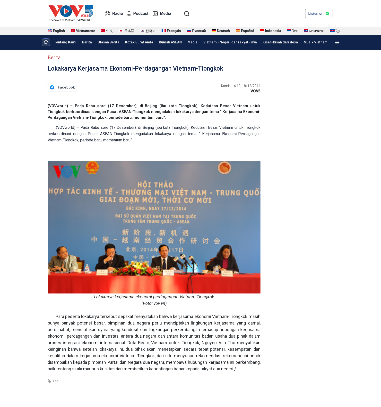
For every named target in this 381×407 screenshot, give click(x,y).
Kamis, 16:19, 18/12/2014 (240, 86)
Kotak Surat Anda (139, 42)
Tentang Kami (65, 42)
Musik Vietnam (316, 42)
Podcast (137, 13)
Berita (87, 42)
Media (161, 13)
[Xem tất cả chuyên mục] (337, 42)
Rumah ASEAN (170, 42)
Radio (113, 13)
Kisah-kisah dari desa (280, 42)
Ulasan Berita (108, 42)
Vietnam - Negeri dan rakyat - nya (230, 42)
